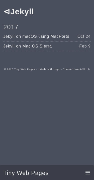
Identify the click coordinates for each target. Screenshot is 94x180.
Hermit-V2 (79, 69)
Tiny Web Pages (26, 173)
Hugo (57, 69)
